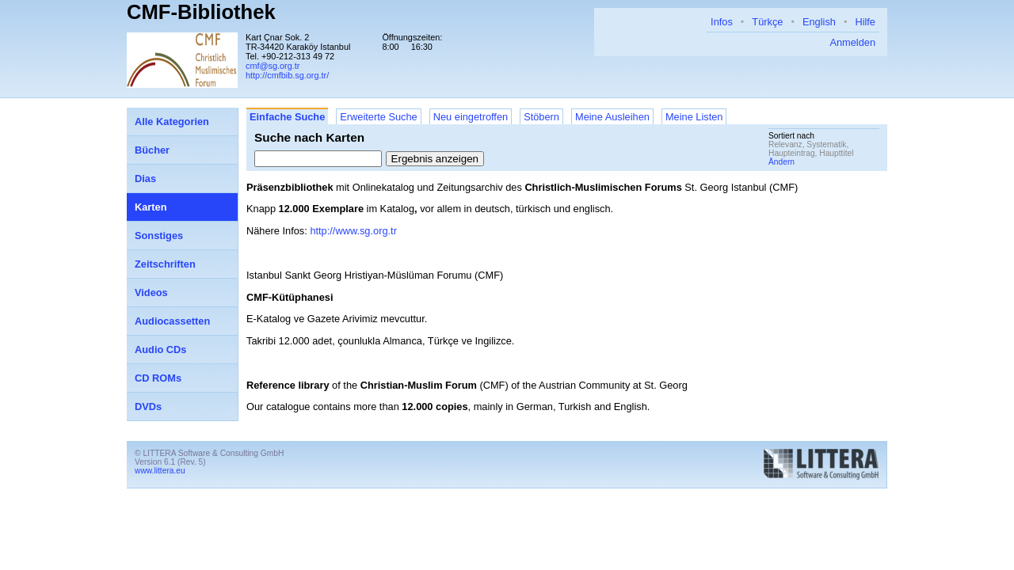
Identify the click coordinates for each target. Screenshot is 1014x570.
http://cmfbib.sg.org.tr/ (287, 75)
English (819, 22)
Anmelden (852, 42)
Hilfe (865, 22)
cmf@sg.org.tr (272, 65)
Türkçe (767, 22)
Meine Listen (694, 117)
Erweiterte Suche (378, 117)
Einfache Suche (287, 117)
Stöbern (541, 117)
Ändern (781, 162)
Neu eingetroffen (470, 117)
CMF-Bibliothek (201, 12)
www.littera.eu (160, 470)
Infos (722, 22)
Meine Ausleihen (612, 117)
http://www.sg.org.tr (353, 231)
